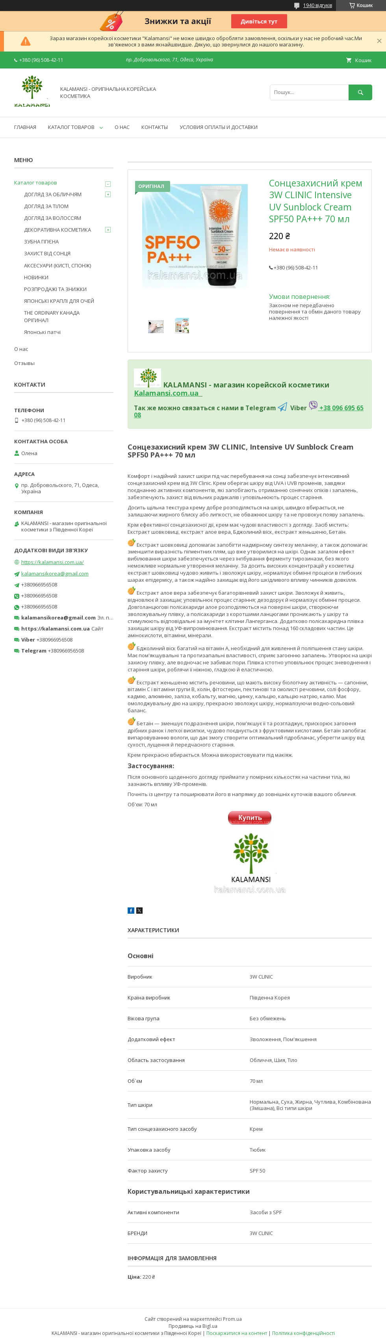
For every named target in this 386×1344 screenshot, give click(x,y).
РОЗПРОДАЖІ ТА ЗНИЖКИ (55, 289)
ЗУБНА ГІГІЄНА (41, 241)
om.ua (187, 393)
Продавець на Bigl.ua (193, 1326)
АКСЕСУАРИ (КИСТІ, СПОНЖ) (57, 265)
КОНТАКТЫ (154, 127)
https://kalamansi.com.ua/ (52, 562)
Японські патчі (42, 332)
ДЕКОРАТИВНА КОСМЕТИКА (57, 229)
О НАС (122, 127)
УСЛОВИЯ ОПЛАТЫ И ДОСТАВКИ (219, 127)
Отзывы (24, 363)
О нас (21, 348)
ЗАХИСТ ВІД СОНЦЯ (47, 253)
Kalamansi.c (155, 393)
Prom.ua (232, 1319)
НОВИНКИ (36, 277)
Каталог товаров (35, 182)
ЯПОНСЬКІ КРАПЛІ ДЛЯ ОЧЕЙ (59, 300)
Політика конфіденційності (303, 1333)
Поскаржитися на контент (236, 1333)
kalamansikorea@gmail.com (55, 573)
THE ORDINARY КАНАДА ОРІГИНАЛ (52, 316)
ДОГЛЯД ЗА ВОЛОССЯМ (52, 217)
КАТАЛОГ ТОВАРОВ (71, 127)
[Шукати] (360, 92)
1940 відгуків (317, 5)
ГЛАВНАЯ (25, 127)
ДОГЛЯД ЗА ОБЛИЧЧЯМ (53, 194)
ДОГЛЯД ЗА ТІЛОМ (46, 206)
